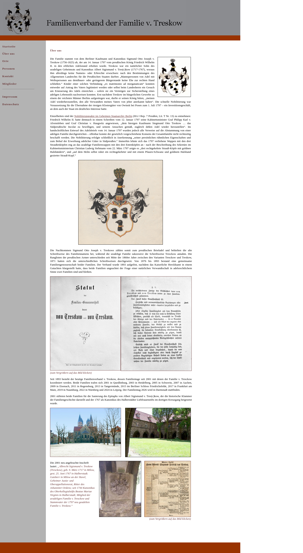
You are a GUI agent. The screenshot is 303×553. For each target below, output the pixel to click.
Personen (8, 68)
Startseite (9, 46)
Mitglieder (9, 83)
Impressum (9, 96)
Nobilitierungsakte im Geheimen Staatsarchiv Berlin (103, 116)
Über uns (8, 53)
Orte (5, 61)
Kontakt (7, 76)
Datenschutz (10, 104)
